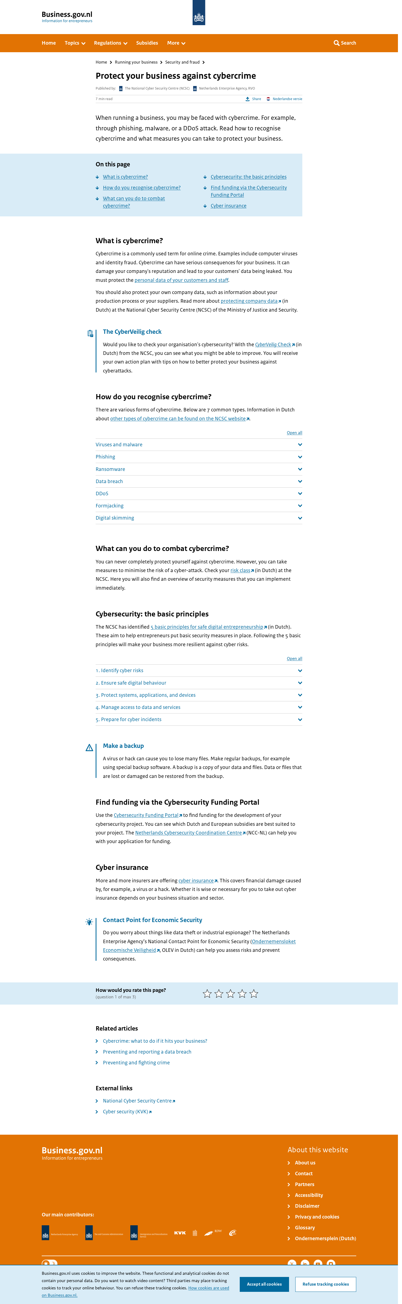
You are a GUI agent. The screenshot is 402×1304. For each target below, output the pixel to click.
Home (101, 62)
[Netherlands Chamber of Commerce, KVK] (180, 1233)
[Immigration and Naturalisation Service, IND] (148, 1232)
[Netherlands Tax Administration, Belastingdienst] (104, 1232)
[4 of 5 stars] (243, 993)
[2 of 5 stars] (220, 993)
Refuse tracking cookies (326, 1284)
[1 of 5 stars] (208, 993)
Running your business (136, 62)
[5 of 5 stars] (255, 993)
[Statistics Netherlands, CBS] (195, 1233)
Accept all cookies (264, 1284)
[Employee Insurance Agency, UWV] (232, 1233)
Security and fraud (182, 62)
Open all (294, 432)
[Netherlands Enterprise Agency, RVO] (60, 1232)
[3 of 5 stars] (232, 993)
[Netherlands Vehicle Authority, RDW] (213, 1233)
